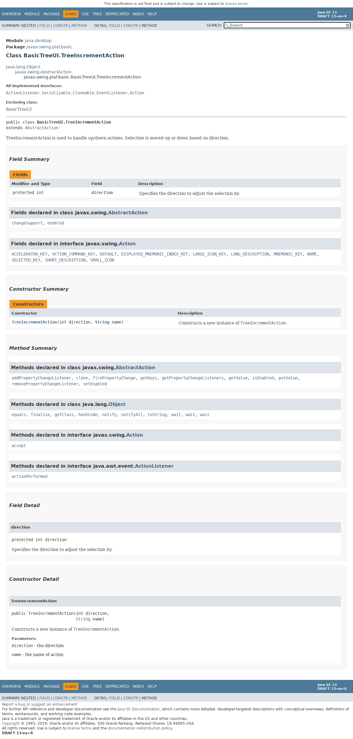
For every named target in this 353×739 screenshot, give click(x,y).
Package (51, 14)
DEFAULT (108, 254)
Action (137, 92)
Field (44, 26)
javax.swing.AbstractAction (43, 72)
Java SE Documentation (138, 709)
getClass (64, 414)
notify (109, 414)
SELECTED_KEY (26, 260)
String (102, 322)
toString (157, 414)
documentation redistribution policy (140, 728)
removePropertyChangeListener (45, 383)
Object (117, 404)
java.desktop (38, 40)
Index (138, 14)
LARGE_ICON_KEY (209, 254)
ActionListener (22, 92)
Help (152, 14)
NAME (312, 254)
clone (82, 377)
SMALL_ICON (102, 260)
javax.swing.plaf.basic (49, 46)
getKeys (148, 377)
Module (32, 14)
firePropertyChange (114, 377)
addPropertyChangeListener (41, 377)
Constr (60, 26)
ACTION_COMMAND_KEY (73, 254)
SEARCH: (214, 25)
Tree (97, 14)
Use (85, 14)
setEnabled (95, 383)
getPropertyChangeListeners (193, 377)
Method (79, 26)
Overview (11, 14)
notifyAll (132, 414)
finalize (40, 414)
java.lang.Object (23, 66)
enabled (55, 223)
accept (19, 445)
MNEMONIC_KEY (288, 254)
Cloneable (83, 92)
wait (176, 414)
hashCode (87, 414)
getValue (238, 377)
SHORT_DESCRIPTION (65, 260)
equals (19, 414)
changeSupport (27, 223)
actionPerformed (29, 476)
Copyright (11, 723)
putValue (288, 377)
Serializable (56, 92)
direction (102, 192)
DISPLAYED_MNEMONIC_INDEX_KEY (154, 254)
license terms (236, 4)
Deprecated (117, 14)
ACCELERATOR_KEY (29, 254)
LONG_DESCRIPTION (250, 254)
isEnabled (263, 377)
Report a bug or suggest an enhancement (39, 704)
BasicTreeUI (19, 109)
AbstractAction (41, 127)
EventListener (112, 92)
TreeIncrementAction (34, 322)
